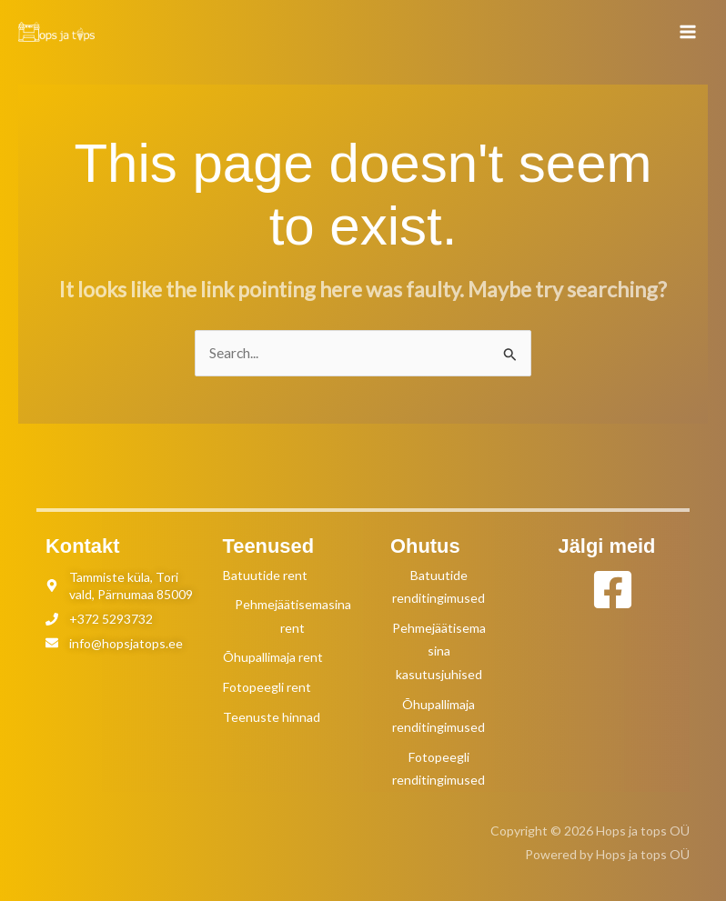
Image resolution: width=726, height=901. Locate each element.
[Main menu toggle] (688, 31)
